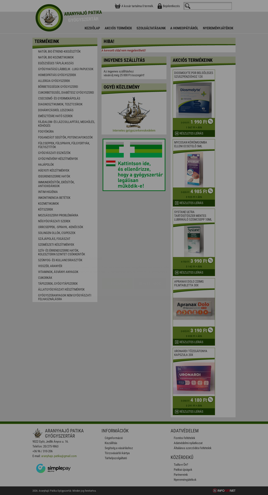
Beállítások (150, 258)
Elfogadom (117, 258)
